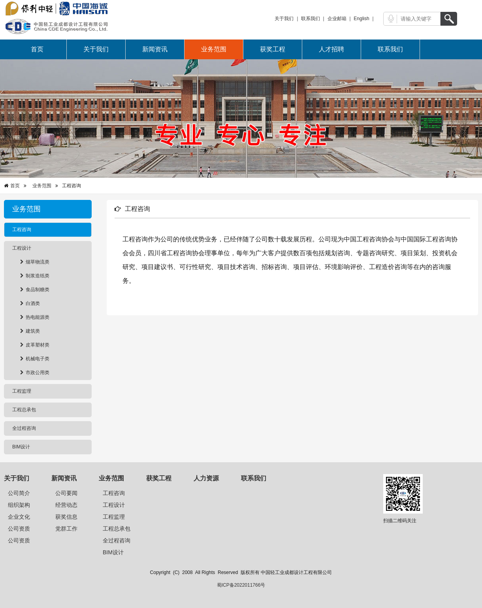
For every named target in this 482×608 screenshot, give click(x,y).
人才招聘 (331, 49)
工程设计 (114, 505)
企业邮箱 (337, 18)
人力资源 (206, 478)
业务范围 (213, 49)
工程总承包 (116, 528)
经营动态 (66, 505)
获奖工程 (272, 49)
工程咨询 (114, 493)
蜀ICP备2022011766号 (241, 585)
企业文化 (19, 517)
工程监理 (114, 517)
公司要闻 (66, 493)
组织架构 (19, 505)
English (361, 18)
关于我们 (284, 18)
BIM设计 (113, 552)
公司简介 (19, 493)
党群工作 (66, 528)
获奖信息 (66, 517)
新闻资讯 (155, 49)
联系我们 (310, 18)
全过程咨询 (116, 540)
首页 (37, 49)
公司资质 (19, 528)
